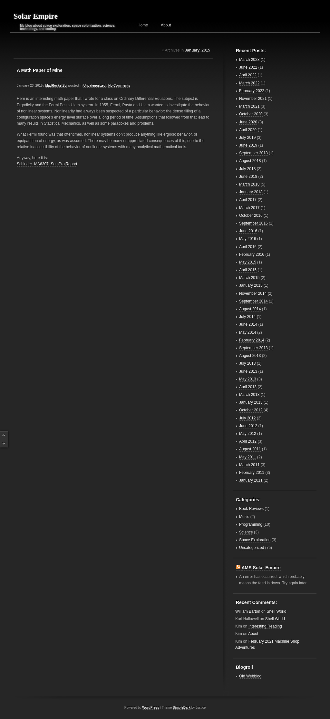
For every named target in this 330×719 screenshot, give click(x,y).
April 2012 (248, 441)
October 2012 (251, 410)
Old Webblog (250, 676)
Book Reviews (251, 508)
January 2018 (251, 192)
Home (143, 25)
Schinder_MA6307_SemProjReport (47, 164)
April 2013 (248, 387)
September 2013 (253, 348)
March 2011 (249, 465)
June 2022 (248, 67)
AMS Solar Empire (260, 567)
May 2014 (247, 332)
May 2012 (247, 433)
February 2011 (251, 472)
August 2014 (250, 309)
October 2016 (251, 215)
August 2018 (250, 160)
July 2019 (247, 137)
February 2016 (251, 254)
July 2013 (247, 363)
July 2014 (247, 316)
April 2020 (248, 130)
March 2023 (249, 59)
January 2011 (251, 480)
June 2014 (248, 324)
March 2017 (249, 208)
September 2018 (253, 153)
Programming (250, 524)
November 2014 (253, 293)
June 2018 (248, 176)
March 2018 (249, 184)
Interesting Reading (265, 626)
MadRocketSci (56, 85)
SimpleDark (181, 707)
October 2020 (251, 114)
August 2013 (250, 355)
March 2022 (249, 83)
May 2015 (247, 262)
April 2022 (248, 75)
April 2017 (248, 199)
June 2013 (248, 371)
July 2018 (247, 169)
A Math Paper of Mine (40, 70)
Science (246, 532)
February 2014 (251, 340)
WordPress (150, 707)
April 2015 (248, 270)
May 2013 (247, 379)
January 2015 (251, 285)
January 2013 (251, 402)
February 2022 (251, 91)
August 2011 (250, 449)
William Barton (247, 611)
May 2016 (247, 238)
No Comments (119, 85)
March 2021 (249, 106)
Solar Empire (36, 16)
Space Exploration (254, 540)
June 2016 (248, 231)
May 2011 (247, 457)
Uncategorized (94, 85)
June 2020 (248, 122)
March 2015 (249, 277)
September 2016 (253, 223)
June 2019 (248, 145)
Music (244, 516)
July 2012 (247, 418)
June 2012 (248, 426)
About (166, 25)
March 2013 (249, 394)
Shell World (276, 611)
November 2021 (253, 98)
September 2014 (253, 301)
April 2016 (248, 246)
